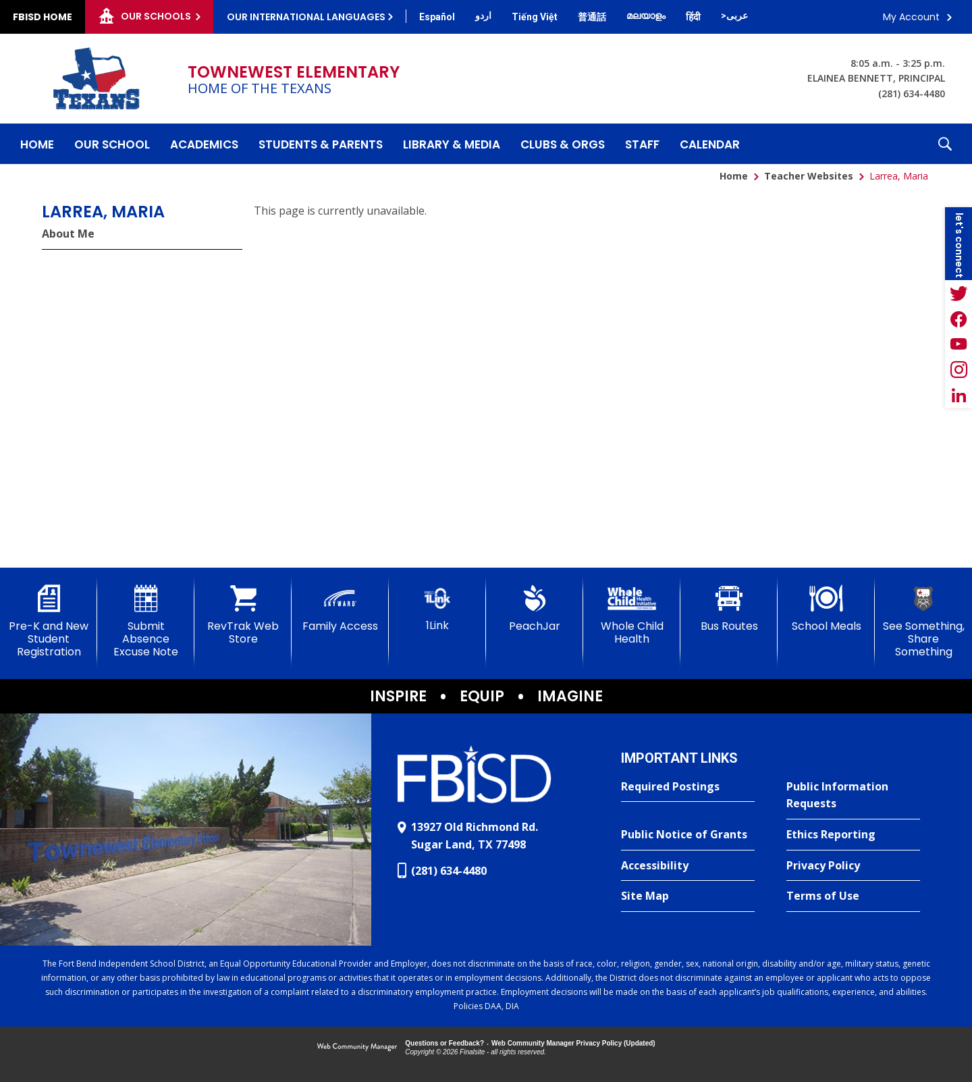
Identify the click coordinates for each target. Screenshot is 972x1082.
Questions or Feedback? (444, 1043)
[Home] (37, 144)
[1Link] (437, 608)
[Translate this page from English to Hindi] (693, 17)
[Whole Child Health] (632, 615)
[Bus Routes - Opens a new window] (729, 609)
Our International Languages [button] (306, 17)
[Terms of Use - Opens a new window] (853, 896)
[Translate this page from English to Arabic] (734, 15)
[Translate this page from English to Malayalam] (646, 15)
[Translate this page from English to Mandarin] (592, 17)
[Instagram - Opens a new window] (958, 370)
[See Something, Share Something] (923, 622)
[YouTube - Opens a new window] (958, 344)
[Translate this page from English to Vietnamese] (534, 17)
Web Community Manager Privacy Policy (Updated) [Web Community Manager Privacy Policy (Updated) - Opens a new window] (573, 1043)
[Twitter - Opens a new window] (958, 293)
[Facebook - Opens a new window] (958, 318)
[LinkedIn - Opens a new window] (958, 395)
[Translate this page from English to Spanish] (437, 17)
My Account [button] (911, 17)
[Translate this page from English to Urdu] (483, 15)
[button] (945, 144)
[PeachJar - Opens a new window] (534, 609)
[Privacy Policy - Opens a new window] (853, 866)
